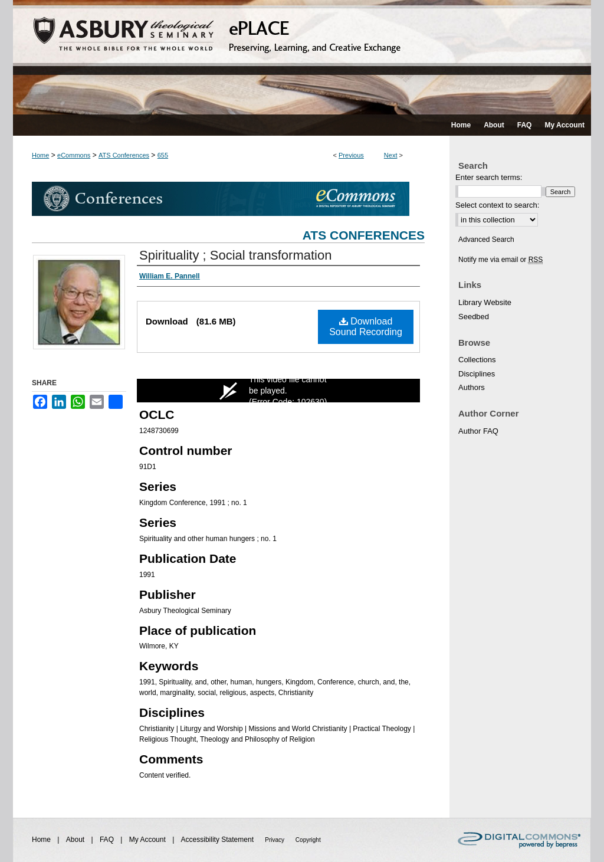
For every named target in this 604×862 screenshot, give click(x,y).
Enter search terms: (488, 177)
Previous (351, 155)
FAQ (108, 839)
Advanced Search (486, 239)
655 (162, 155)
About (76, 839)
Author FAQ (478, 431)
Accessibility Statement (218, 839)
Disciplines (476, 373)
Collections (477, 359)
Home (40, 155)
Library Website (484, 302)
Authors (471, 387)
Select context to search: (497, 205)
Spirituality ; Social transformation (235, 255)
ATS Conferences (124, 155)
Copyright (308, 840)
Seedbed (473, 316)
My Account (148, 839)
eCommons (73, 155)
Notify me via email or (500, 259)
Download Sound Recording (365, 326)
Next (391, 155)
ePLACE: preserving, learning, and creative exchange (302, 57)
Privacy (275, 840)
